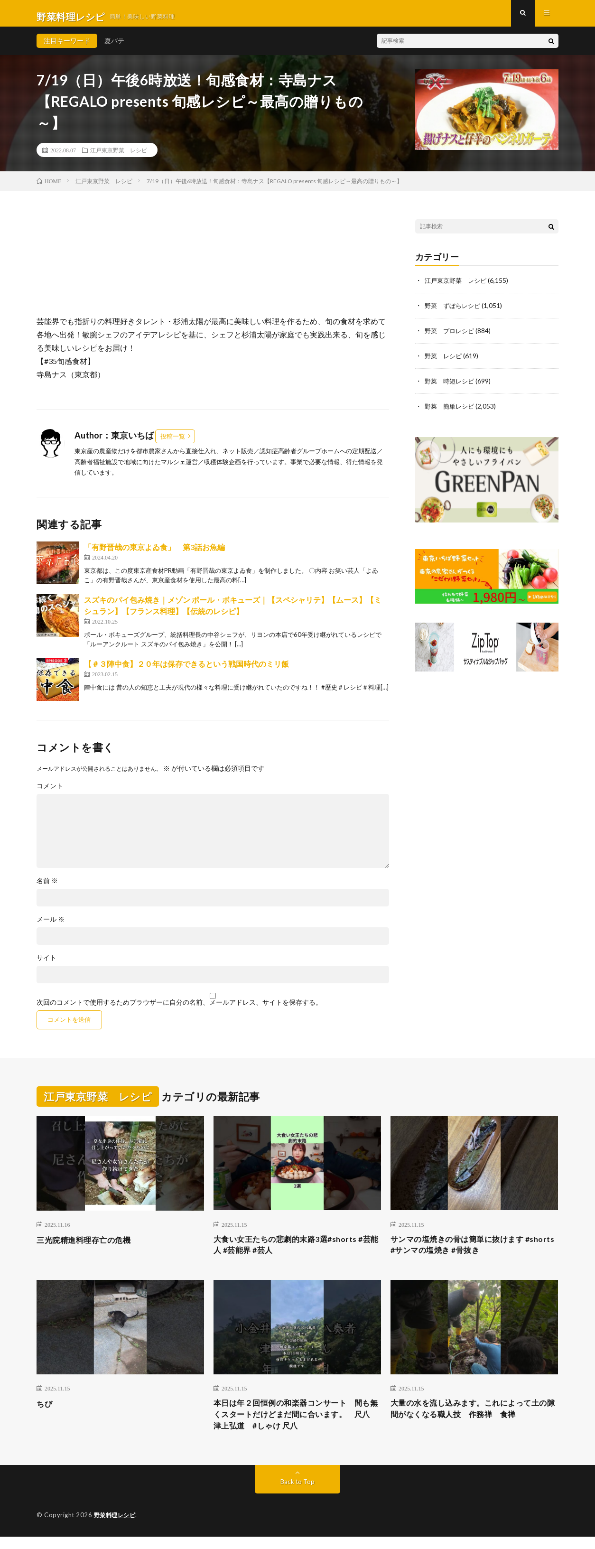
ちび (45, 1412)
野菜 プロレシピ (451, 336)
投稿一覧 (172, 443)
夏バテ (114, 47)
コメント (50, 792)
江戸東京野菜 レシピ (118, 156)
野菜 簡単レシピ (451, 410)
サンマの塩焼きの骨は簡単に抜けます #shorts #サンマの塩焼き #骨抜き (465, 1252)
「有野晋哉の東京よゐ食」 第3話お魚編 (154, 553)
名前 (47, 887)
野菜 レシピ (445, 361)
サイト (46, 964)
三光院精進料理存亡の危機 (89, 1246)
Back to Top (298, 1494)
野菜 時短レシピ (451, 386)
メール (51, 926)
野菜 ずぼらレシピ (454, 312)
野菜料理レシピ (116, 1527)
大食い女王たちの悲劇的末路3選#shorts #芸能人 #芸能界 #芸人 (297, 1252)
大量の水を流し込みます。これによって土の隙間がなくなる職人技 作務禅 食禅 (474, 1418)
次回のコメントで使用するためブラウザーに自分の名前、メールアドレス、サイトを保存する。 (179, 1009)
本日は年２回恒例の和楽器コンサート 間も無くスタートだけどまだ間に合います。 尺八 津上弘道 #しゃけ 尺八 (297, 1425)
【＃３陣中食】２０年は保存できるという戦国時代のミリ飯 (186, 670)
